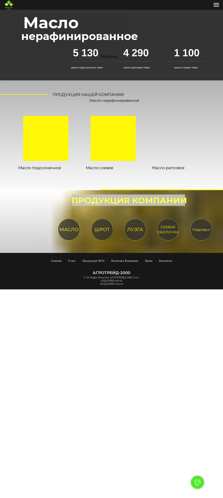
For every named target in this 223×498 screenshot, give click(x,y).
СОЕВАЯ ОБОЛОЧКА (168, 229)
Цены (148, 260)
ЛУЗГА (135, 229)
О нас (72, 260)
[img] (45, 138)
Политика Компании (124, 260)
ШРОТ (102, 229)
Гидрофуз (201, 230)
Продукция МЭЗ (93, 260)
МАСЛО (69, 229)
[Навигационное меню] (216, 5)
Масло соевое (99, 167)
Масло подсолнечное (39, 167)
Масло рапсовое (168, 167)
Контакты (165, 260)
